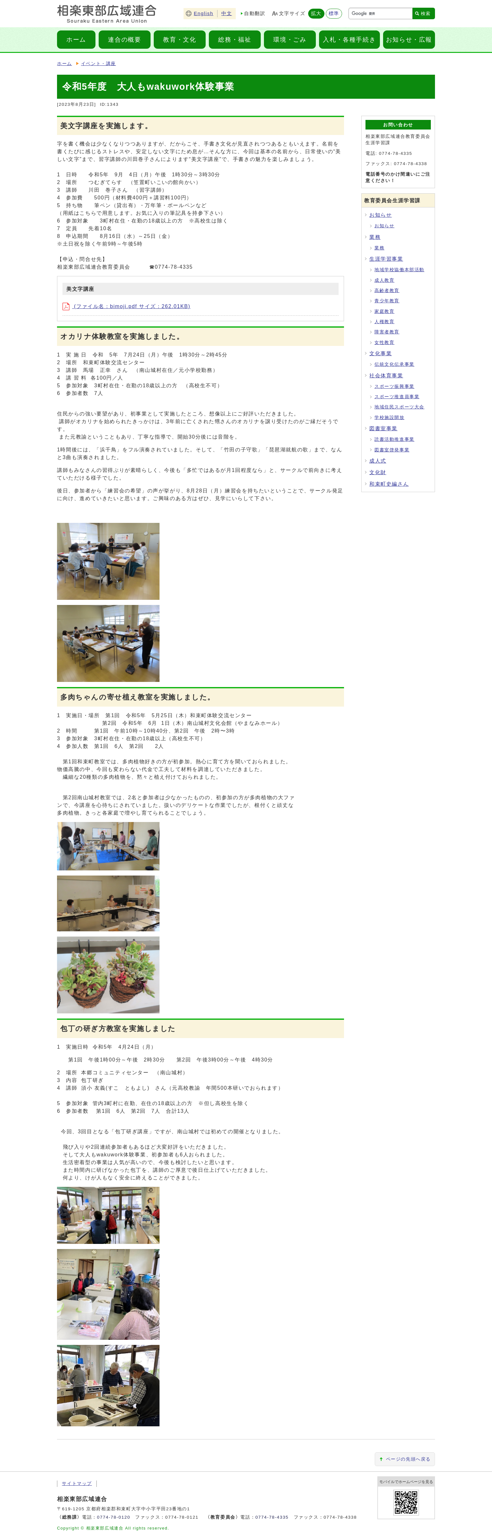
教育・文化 (179, 39)
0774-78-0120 (113, 1517)
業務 (375, 237)
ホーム (76, 39)
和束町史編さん (389, 484)
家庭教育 (384, 311)
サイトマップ (76, 1483)
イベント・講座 (98, 63)
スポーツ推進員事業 (396, 396)
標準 (334, 13)
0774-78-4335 (272, 1517)
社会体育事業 (386, 375)
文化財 (377, 472)
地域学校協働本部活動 (399, 269)
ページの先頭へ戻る (408, 1459)
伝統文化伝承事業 (394, 364)
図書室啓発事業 (391, 450)
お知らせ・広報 (409, 39)
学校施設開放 (389, 417)
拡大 (316, 13)
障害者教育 (386, 332)
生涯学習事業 (386, 259)
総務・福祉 (234, 39)
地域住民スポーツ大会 (399, 407)
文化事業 (380, 353)
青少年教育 (386, 300)
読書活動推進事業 (394, 439)
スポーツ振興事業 (394, 386)
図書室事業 (383, 428)
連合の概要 (124, 39)
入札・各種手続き (349, 39)
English (203, 13)
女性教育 (384, 342)
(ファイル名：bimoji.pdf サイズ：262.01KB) (126, 306)
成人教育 (384, 280)
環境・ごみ (289, 39)
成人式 (377, 461)
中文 (226, 13)
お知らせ (380, 215)
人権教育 (384, 321)
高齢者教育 (386, 290)
